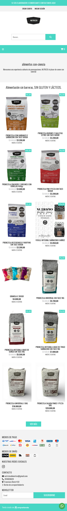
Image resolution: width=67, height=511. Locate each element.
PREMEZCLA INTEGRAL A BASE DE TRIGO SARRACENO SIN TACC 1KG (50, 348)
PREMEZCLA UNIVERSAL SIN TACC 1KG (50, 298)
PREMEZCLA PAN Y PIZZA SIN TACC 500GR (50, 189)
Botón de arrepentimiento (13, 484)
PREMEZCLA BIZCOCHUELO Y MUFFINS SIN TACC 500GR (17, 243)
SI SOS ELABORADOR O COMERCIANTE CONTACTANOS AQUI (33, 2)
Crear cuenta (27, 8)
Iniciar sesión (40, 8)
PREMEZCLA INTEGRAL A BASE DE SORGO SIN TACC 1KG (17, 350)
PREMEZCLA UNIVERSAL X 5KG (17, 403)
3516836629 (8, 479)
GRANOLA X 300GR (17, 296)
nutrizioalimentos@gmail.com (14, 476)
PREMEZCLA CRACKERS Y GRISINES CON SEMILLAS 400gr (16, 185)
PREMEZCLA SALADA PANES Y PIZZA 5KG (50, 404)
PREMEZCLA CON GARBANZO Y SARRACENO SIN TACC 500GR (17, 136)
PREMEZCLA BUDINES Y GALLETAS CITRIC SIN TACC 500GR (50, 134)
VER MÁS (33, 424)
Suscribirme (49, 495)
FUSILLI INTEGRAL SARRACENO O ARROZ (50, 240)
